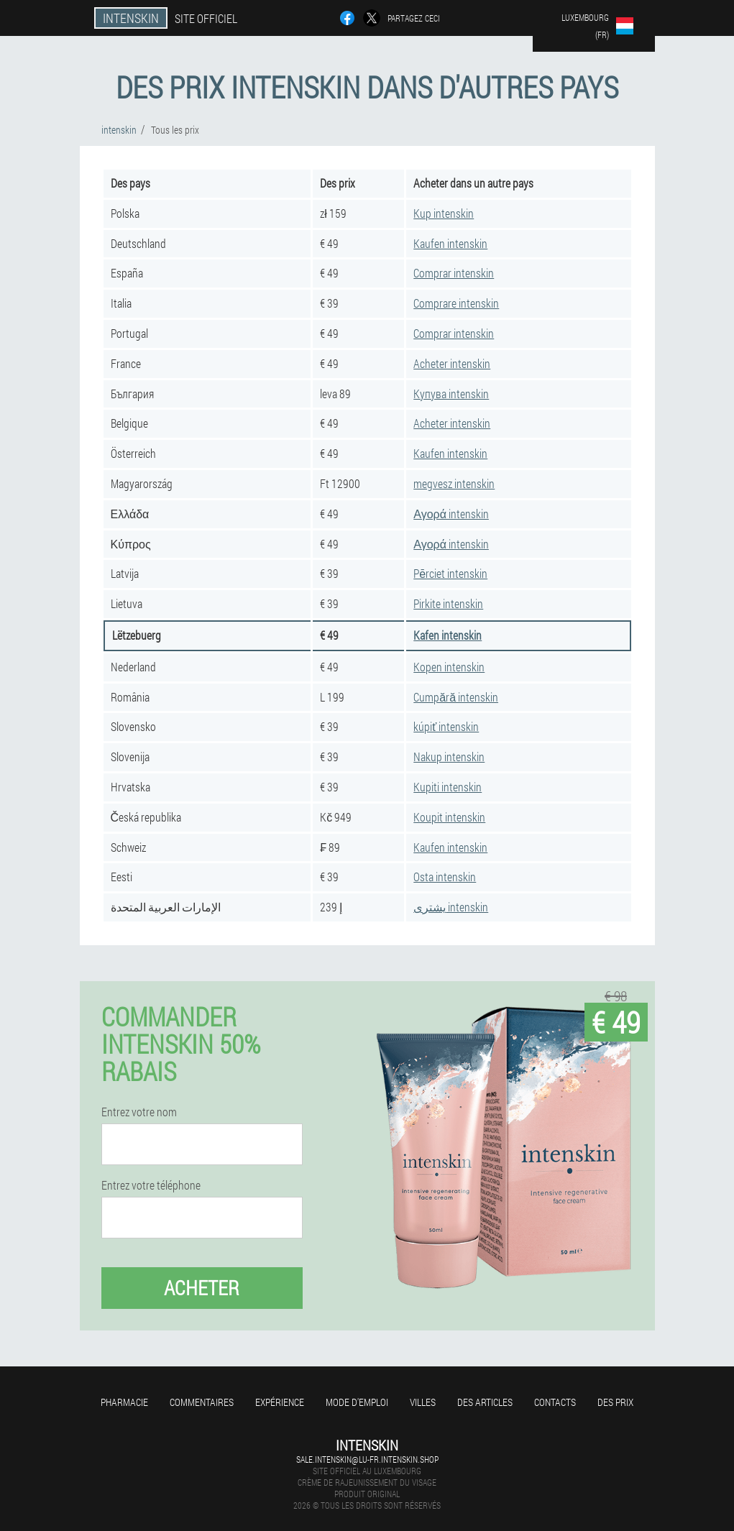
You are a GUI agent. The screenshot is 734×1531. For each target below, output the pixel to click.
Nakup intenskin (449, 756)
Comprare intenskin (456, 303)
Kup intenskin (443, 213)
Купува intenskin (451, 393)
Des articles (485, 1402)
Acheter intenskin (451, 363)
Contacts (555, 1402)
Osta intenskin (444, 876)
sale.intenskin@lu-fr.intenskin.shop (367, 1459)
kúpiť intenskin (446, 726)
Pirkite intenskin (448, 603)
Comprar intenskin (453, 272)
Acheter (201, 1287)
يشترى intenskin (450, 906)
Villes (423, 1402)
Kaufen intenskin (450, 243)
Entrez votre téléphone (151, 1185)
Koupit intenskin (449, 816)
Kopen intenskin (449, 666)
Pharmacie (124, 1402)
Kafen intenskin (447, 635)
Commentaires (202, 1402)
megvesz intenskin (454, 483)
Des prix (615, 1402)
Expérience (279, 1402)
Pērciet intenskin (450, 573)
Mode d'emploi (357, 1402)
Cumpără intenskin (455, 696)
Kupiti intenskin (447, 786)
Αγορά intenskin (451, 513)
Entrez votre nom (139, 1112)
